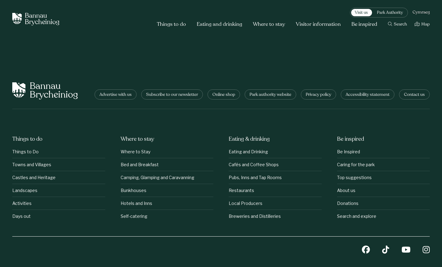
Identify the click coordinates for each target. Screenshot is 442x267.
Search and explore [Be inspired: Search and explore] (356, 216)
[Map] (422, 24)
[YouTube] (405, 250)
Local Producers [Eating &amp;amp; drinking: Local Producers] (245, 203)
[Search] (397, 24)
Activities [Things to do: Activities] (22, 203)
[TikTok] (385, 250)
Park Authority (390, 13)
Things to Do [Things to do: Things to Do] (25, 151)
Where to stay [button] (269, 24)
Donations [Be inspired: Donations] (348, 203)
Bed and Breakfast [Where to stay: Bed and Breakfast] (140, 164)
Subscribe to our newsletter (172, 94)
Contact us (414, 94)
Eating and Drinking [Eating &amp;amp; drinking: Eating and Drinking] (248, 151)
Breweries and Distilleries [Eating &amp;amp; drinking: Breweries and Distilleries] (255, 216)
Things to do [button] (171, 24)
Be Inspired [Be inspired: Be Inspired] (348, 151)
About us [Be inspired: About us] (346, 190)
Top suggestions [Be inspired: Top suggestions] (354, 177)
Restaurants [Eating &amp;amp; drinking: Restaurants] (241, 190)
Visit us (361, 13)
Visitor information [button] (318, 24)
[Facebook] (366, 250)
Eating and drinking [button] (219, 24)
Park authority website (270, 94)
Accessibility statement (368, 94)
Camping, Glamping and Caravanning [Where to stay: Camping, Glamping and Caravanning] (157, 177)
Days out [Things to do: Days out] (21, 216)
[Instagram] (426, 250)
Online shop (223, 94)
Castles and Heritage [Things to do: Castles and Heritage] (34, 177)
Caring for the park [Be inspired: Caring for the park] (356, 164)
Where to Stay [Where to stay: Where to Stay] (135, 151)
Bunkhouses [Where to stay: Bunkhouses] (133, 190)
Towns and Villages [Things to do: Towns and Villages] (31, 164)
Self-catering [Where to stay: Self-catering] (134, 216)
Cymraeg (421, 12)
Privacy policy (318, 94)
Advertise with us (115, 94)
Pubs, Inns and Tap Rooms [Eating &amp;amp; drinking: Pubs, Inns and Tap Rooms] (255, 177)
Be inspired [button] (364, 24)
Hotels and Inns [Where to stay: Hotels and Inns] (136, 203)
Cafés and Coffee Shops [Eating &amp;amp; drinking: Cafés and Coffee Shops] (254, 164)
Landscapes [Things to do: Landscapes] (24, 190)
